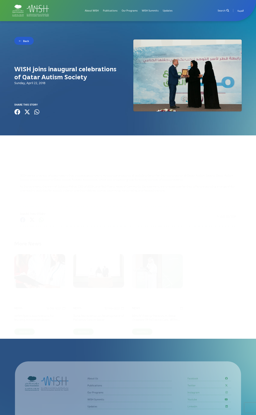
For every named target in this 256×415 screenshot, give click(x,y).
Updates (168, 10)
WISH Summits (150, 10)
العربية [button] (240, 10)
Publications (110, 10)
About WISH (92, 10)
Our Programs (130, 10)
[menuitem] (240, 10)
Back (26, 41)
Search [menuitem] (223, 10)
